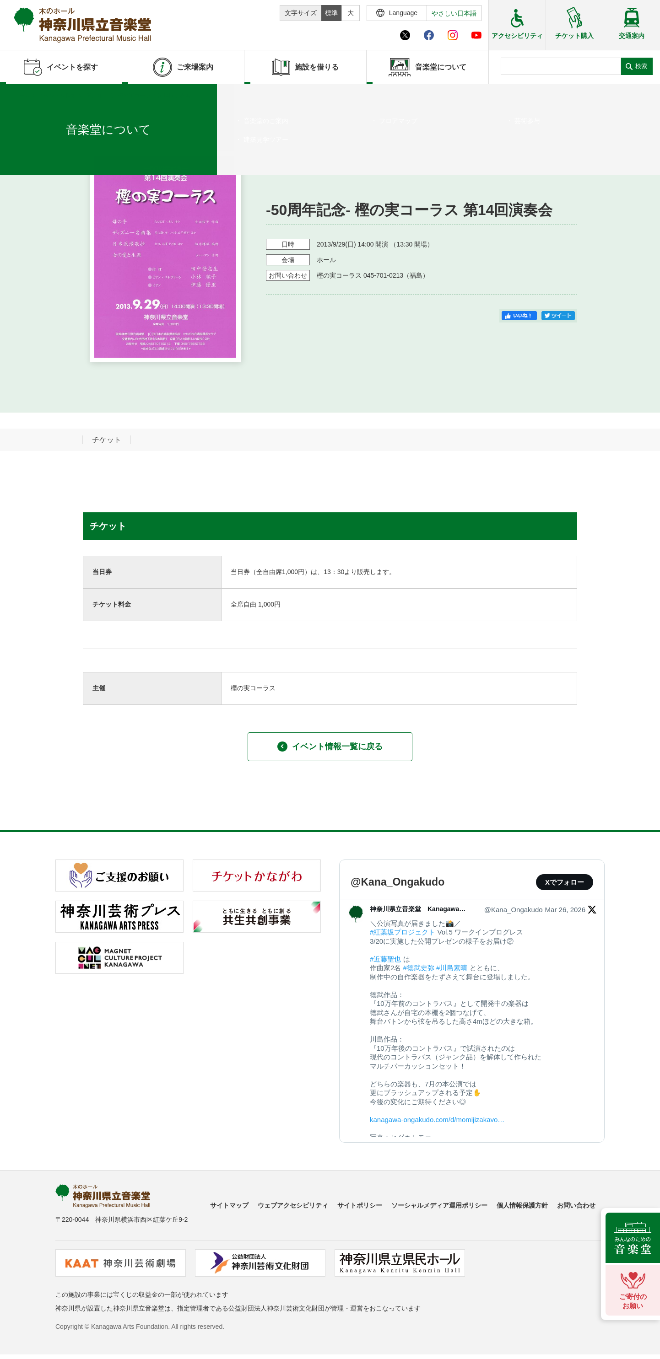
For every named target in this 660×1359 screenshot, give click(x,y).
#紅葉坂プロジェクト (402, 932)
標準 (331, 12)
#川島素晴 (451, 968)
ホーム (22, 95)
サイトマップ (229, 1205)
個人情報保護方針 (522, 1205)
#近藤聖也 (385, 959)
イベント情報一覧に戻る (330, 746)
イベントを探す (57, 95)
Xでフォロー (564, 882)
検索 (641, 66)
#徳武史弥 (418, 968)
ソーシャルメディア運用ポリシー (439, 1205)
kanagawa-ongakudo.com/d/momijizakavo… (437, 1119)
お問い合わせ (576, 1205)
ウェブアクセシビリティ (293, 1205)
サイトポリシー (359, 1205)
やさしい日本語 (454, 13)
